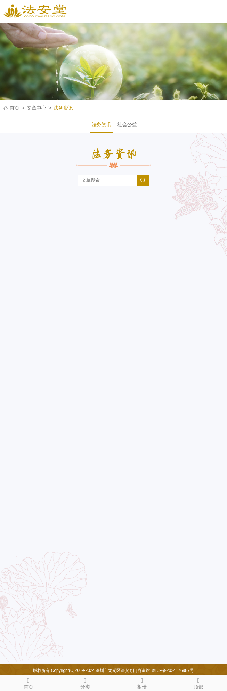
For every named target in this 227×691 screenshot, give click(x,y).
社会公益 (127, 124)
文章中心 (36, 108)
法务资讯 (63, 108)
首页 (14, 108)
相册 (142, 682)
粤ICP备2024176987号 (172, 670)
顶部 (198, 682)
